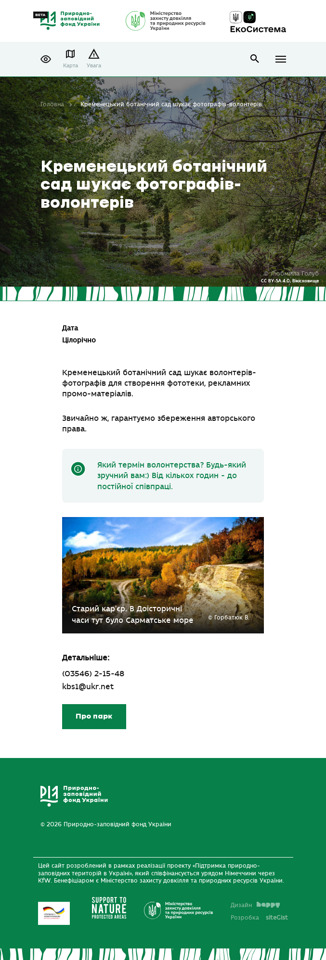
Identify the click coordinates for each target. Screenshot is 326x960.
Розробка (259, 917)
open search (255, 59)
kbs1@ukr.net (88, 686)
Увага (94, 66)
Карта (70, 66)
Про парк (94, 716)
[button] (45, 59)
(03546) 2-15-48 (93, 673)
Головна (52, 104)
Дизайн (255, 905)
